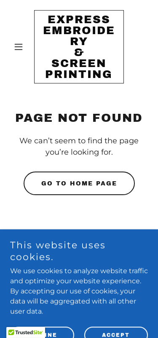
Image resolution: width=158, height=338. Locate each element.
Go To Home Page (79, 183)
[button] (20, 46)
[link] (79, 76)
